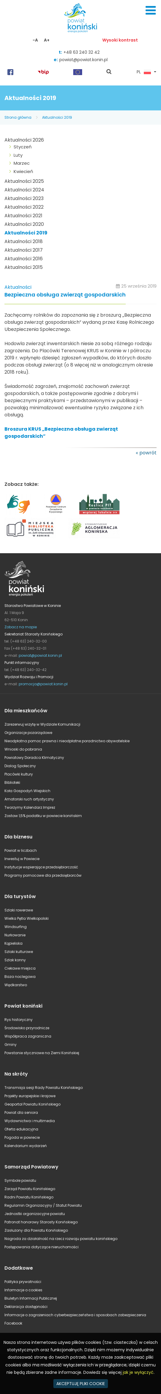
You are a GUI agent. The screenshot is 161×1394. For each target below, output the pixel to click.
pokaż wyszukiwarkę (109, 72)
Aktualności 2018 (23, 241)
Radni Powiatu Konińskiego (28, 1197)
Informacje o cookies (23, 1289)
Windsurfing (15, 926)
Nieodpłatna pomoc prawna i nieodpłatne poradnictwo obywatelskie (67, 740)
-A (35, 40)
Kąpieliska (13, 943)
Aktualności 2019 (57, 117)
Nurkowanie (14, 935)
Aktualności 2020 (24, 224)
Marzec (22, 163)
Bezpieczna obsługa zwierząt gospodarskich (65, 294)
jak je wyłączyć (138, 1372)
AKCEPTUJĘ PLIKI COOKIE (80, 1384)
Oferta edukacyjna (21, 1129)
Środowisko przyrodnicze (26, 1027)
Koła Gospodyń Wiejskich (27, 790)
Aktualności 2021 (23, 215)
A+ (47, 40)
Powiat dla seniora (21, 1112)
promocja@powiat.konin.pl (43, 683)
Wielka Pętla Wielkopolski (26, 918)
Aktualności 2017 (23, 250)
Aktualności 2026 (24, 140)
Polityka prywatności (22, 1281)
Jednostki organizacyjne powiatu (34, 1213)
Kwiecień (23, 171)
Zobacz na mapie (20, 626)
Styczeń (23, 147)
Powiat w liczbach (20, 850)
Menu (151, 10)
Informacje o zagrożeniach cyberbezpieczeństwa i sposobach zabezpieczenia (75, 1314)
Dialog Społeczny (20, 765)
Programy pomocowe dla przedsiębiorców (43, 875)
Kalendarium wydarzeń (25, 1145)
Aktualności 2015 (23, 267)
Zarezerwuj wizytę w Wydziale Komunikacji (42, 724)
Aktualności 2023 (24, 198)
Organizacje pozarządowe (28, 732)
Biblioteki (12, 782)
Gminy (10, 1044)
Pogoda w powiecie (22, 1137)
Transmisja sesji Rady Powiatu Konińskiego (43, 1087)
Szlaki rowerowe (18, 910)
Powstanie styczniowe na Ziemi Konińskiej (41, 1052)
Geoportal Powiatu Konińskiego (32, 1104)
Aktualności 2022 (24, 207)
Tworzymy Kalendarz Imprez (29, 807)
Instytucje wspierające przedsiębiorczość (41, 867)
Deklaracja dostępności (25, 1306)
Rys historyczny (18, 1019)
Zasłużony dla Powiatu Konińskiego (36, 1230)
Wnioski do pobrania (23, 749)
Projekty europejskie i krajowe (29, 1095)
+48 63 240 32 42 (81, 52)
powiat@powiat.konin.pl (83, 60)
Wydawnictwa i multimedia (29, 1120)
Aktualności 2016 (23, 258)
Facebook (13, 1323)
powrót (148, 452)
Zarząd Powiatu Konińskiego (29, 1188)
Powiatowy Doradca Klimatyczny (34, 757)
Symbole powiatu (20, 1180)
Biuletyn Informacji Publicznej (30, 1298)
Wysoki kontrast (120, 40)
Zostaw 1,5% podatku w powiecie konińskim (43, 815)
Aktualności (17, 287)
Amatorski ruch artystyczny (29, 799)
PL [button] (144, 72)
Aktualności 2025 (24, 181)
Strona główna (17, 117)
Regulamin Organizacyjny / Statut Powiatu (43, 1205)
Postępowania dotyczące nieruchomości (41, 1246)
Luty (18, 155)
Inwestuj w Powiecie (21, 858)
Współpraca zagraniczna (27, 1036)
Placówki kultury (18, 774)
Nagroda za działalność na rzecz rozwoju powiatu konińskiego (60, 1238)
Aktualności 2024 (24, 189)
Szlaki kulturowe (18, 951)
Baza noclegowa (20, 976)
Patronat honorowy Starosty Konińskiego (41, 1222)
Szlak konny (15, 959)
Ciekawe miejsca (20, 968)
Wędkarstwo (15, 984)
